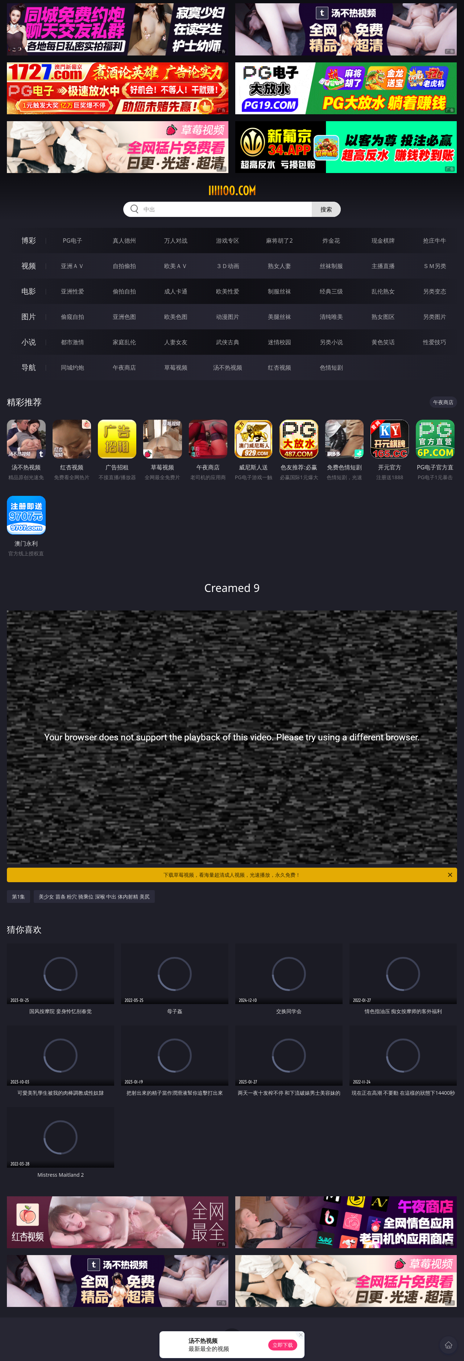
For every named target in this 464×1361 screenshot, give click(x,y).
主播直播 (383, 266)
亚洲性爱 (72, 291)
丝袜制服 (331, 266)
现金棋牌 (383, 240)
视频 (28, 266)
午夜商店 (124, 367)
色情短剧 (331, 367)
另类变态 (434, 291)
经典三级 (331, 291)
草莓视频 (175, 367)
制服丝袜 (279, 291)
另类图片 (434, 317)
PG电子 (72, 240)
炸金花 (331, 240)
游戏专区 (227, 240)
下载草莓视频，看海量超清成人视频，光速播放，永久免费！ (308, 875)
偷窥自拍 (72, 317)
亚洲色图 (124, 317)
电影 (28, 291)
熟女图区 (383, 317)
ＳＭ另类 (434, 266)
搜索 (326, 209)
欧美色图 (175, 317)
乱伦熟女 (383, 291)
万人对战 (175, 240)
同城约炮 (72, 367)
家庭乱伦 (124, 342)
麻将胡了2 (279, 240)
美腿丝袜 (279, 317)
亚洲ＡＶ (72, 266)
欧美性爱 (227, 291)
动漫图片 (227, 317)
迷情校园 (279, 342)
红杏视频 (279, 367)
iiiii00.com (232, 191)
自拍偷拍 (124, 266)
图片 (28, 316)
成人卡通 (175, 291)
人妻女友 (175, 342)
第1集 (18, 896)
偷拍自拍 (124, 291)
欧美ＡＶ (175, 266)
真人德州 (124, 240)
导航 (28, 367)
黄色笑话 (383, 342)
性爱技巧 (434, 342)
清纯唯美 (331, 317)
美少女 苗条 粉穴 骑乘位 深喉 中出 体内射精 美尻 (94, 896)
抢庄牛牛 (434, 240)
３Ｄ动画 (227, 266)
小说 (28, 342)
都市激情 (72, 342)
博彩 (28, 240)
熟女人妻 (279, 266)
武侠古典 (227, 342)
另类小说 (331, 342)
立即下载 (283, 1344)
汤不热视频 (227, 367)
